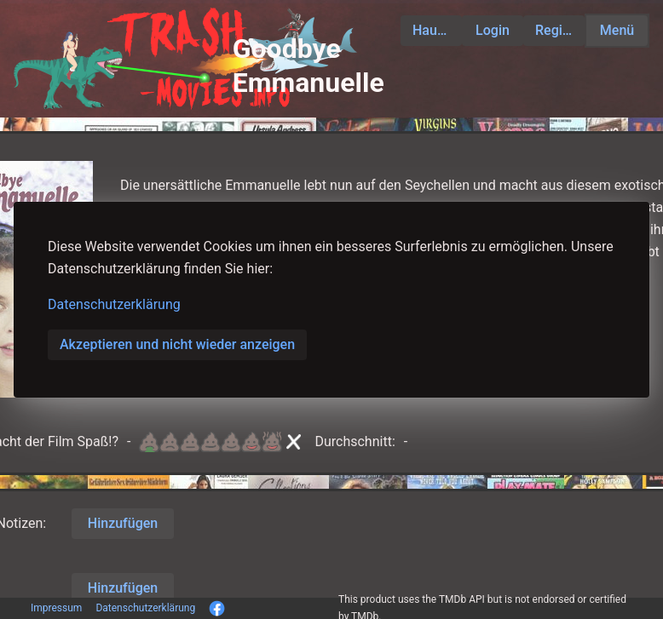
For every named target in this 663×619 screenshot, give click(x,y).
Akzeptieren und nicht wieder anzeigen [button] (177, 344)
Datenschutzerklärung (114, 304)
